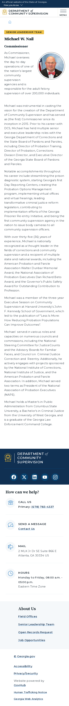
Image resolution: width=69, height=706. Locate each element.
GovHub (20, 685)
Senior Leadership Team (36, 624)
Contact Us (26, 529)
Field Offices (27, 616)
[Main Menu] (62, 12)
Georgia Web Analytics (28, 698)
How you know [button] (11, 5)
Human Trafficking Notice (30, 692)
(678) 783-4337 (42, 506)
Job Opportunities (31, 640)
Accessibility (23, 666)
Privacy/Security (26, 673)
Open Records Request (35, 632)
